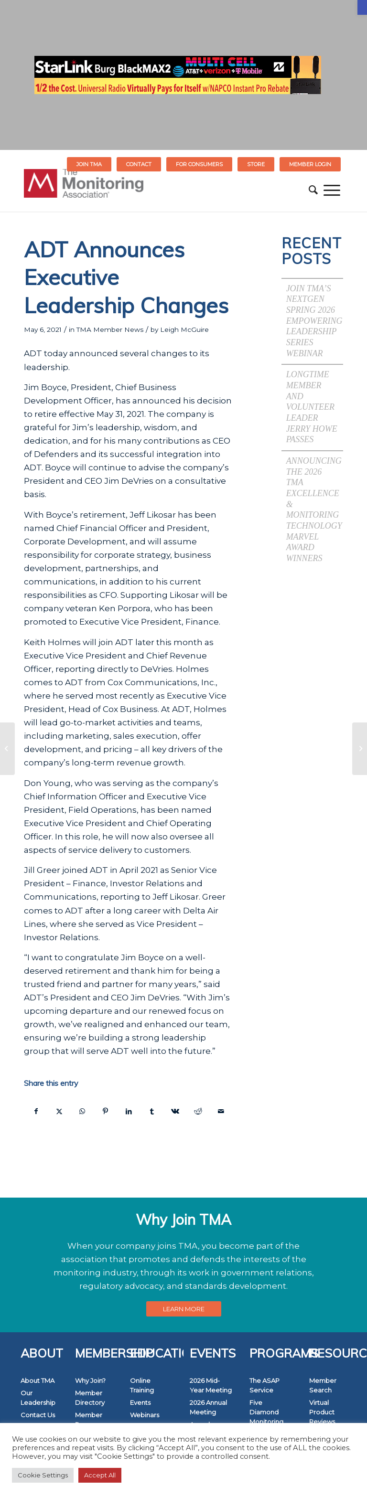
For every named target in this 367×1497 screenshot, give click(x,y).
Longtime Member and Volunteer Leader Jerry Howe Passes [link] (311, 407)
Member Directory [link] (90, 1397)
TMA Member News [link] (109, 329)
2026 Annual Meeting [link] (208, 1407)
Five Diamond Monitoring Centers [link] (266, 1417)
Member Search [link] (322, 1385)
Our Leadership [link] (38, 1397)
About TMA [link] (37, 1380)
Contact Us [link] (38, 1415)
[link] (362, 7)
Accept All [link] (100, 1475)
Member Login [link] (310, 164)
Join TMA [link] (89, 164)
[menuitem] (89, 164)
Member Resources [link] (91, 1419)
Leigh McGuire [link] (184, 329)
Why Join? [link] (90, 1380)
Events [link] (140, 1402)
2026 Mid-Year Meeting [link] (211, 1385)
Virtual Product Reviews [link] (322, 1412)
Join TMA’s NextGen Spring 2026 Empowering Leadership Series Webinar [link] (314, 321)
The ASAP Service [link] (264, 1385)
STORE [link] (256, 164)
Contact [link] (138, 164)
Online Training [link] (142, 1385)
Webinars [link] (144, 1415)
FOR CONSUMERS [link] (199, 164)
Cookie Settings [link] (43, 1475)
